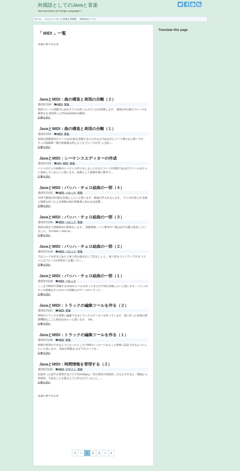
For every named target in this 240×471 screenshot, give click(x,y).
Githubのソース (87, 19)
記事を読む (44, 117)
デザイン (70, 369)
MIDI (60, 104)
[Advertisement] (93, 69)
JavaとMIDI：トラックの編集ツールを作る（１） (83, 335)
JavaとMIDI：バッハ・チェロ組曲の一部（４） (81, 187)
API (59, 163)
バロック (70, 192)
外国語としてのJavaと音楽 (68, 5)
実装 (66, 104)
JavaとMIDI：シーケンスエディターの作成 (78, 158)
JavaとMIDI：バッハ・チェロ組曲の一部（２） (81, 246)
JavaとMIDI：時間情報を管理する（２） (75, 364)
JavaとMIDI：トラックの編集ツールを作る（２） (83, 305)
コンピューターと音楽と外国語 (61, 19)
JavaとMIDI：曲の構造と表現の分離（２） (77, 99)
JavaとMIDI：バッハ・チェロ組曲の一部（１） (81, 276)
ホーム (38, 19)
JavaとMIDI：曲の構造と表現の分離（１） (77, 128)
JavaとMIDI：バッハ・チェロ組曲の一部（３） (81, 217)
